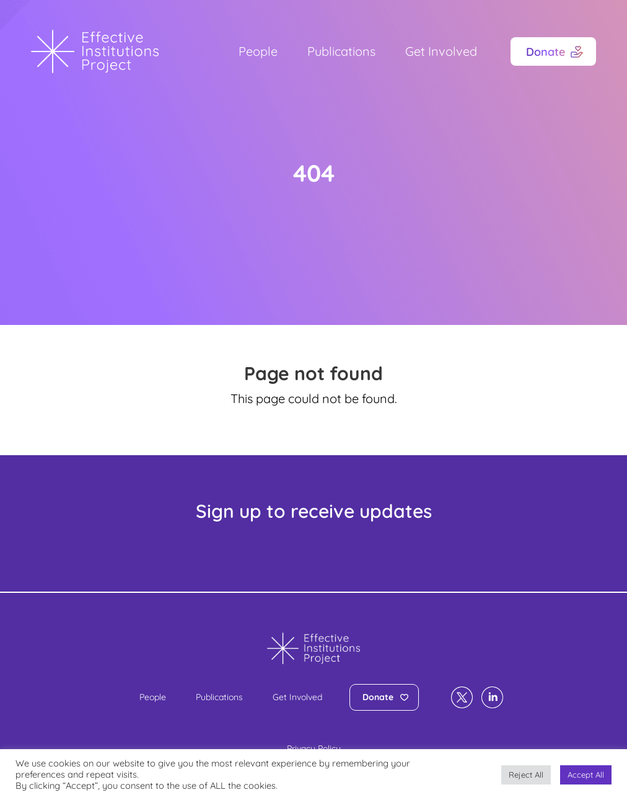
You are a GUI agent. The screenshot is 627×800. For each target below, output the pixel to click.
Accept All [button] (586, 775)
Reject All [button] (526, 775)
